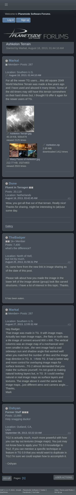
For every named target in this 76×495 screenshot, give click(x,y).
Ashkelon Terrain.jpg (18, 133)
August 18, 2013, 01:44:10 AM (25, 75)
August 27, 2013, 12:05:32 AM (21, 324)
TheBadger (17, 237)
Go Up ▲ (58, 492)
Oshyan (14, 408)
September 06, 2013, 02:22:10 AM (23, 432)
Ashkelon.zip (51, 145)
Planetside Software (31, 490)
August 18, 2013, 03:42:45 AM (21, 198)
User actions (63, 477)
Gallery (9, 226)
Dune (13, 183)
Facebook (27, 492)
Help (56, 490)
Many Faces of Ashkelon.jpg (23, 159)
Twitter (43, 490)
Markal (14, 60)
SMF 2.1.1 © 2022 (7, 490)
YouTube (35, 492)
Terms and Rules (66, 490)
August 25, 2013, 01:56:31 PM (21, 262)
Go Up (6, 478)
